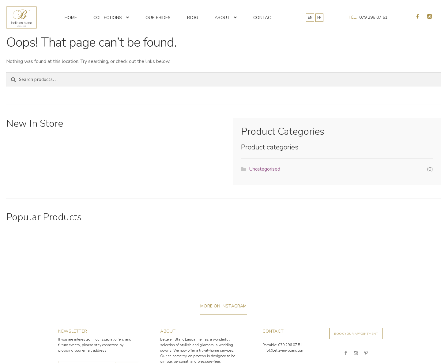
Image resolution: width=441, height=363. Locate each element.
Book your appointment (356, 334)
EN (310, 17)
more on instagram (223, 306)
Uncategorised (264, 169)
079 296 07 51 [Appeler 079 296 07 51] (373, 17)
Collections (107, 17)
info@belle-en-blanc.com (283, 350)
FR (319, 17)
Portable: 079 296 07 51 (282, 344)
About (222, 17)
